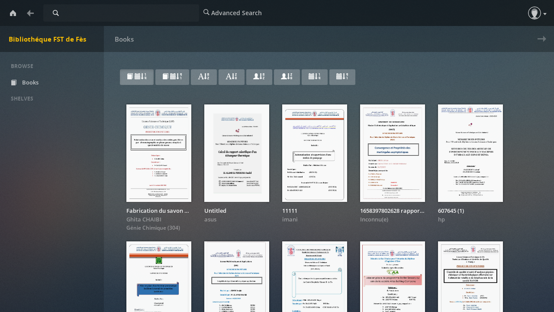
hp (441, 219)
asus (210, 219)
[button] (535, 13)
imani (290, 219)
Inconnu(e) (374, 219)
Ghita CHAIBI (143, 219)
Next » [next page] (540, 44)
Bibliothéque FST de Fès (47, 39)
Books (31, 82)
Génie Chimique (146, 227)
